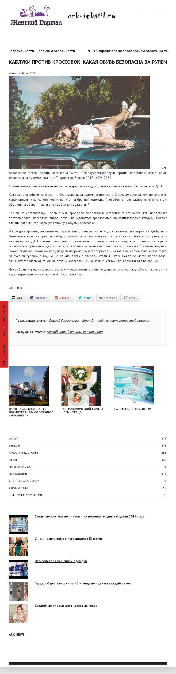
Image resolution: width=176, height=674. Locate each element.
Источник (15, 288)
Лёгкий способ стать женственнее (75, 332)
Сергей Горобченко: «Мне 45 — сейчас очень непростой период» (99, 320)
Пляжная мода (20, 466)
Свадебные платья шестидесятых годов (66, 605)
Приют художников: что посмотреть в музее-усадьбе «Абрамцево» (31, 412)
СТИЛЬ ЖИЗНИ (18, 488)
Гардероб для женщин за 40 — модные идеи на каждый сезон (83, 583)
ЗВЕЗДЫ (14, 445)
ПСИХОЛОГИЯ (18, 473)
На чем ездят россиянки (132, 409)
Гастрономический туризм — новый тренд (83, 410)
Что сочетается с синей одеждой (61, 561)
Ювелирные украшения (25, 495)
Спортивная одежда (24, 480)
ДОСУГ (13, 438)
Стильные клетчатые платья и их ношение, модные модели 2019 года (89, 516)
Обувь (13, 459)
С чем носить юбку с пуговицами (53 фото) (68, 539)
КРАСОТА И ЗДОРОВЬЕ (23, 452)
